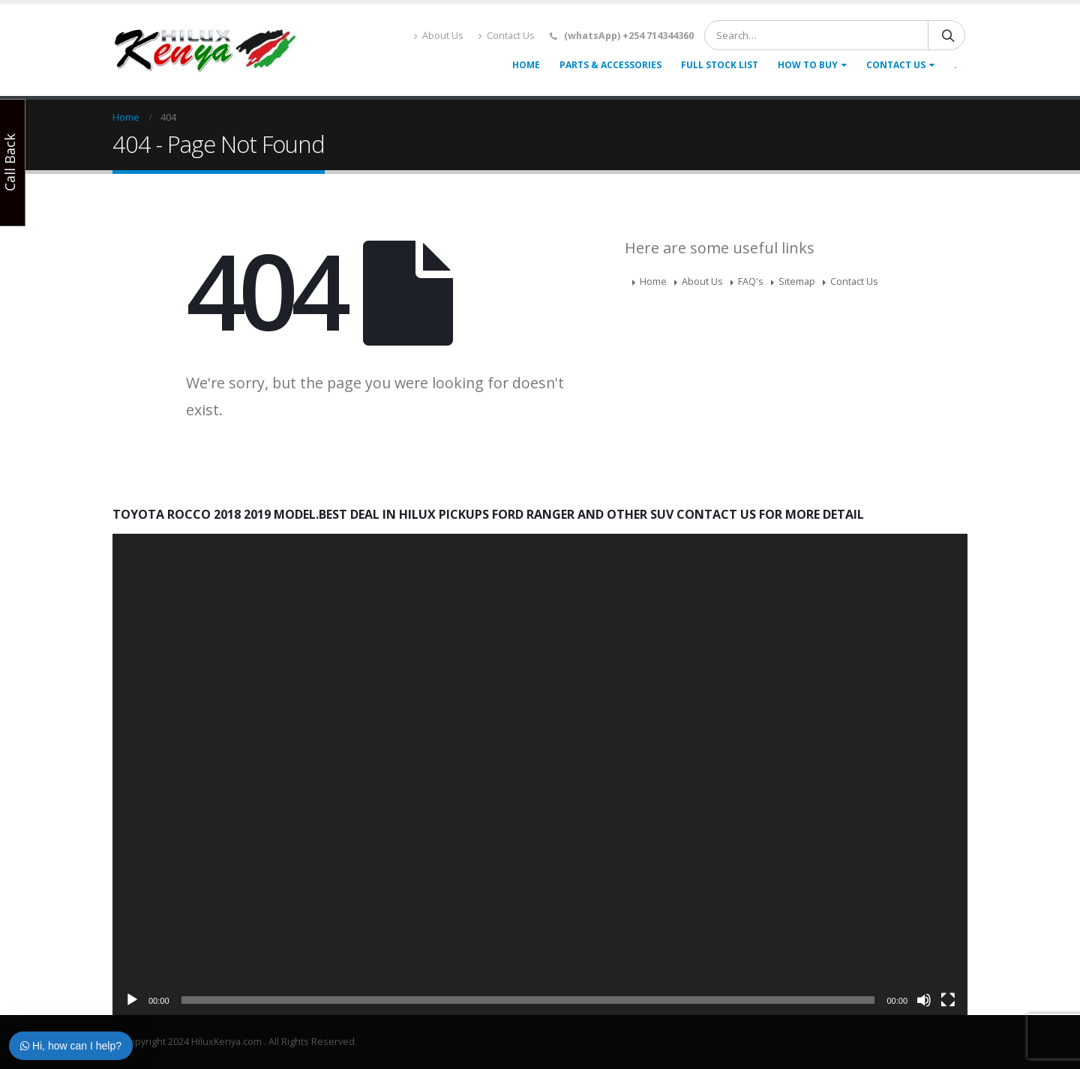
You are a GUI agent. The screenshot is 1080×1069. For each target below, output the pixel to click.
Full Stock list (719, 64)
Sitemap (796, 281)
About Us (439, 35)
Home (526, 64)
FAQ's (751, 281)
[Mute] (924, 1000)
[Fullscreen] (948, 1000)
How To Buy (808, 64)
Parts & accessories (611, 64)
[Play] (132, 1000)
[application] (540, 774)
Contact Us (506, 35)
